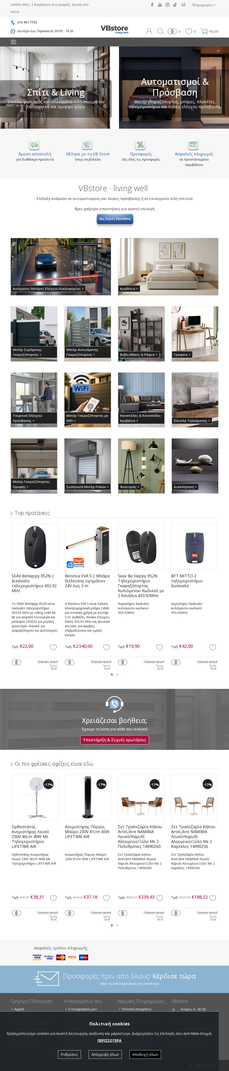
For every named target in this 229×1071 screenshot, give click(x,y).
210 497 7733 (27, 22)
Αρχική (18, 1009)
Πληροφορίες (202, 5)
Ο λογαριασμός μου (81, 1009)
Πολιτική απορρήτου (135, 1009)
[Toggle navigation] (13, 42)
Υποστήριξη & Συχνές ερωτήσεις (114, 739)
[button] (173, 31)
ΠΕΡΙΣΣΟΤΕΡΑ (109, 1040)
